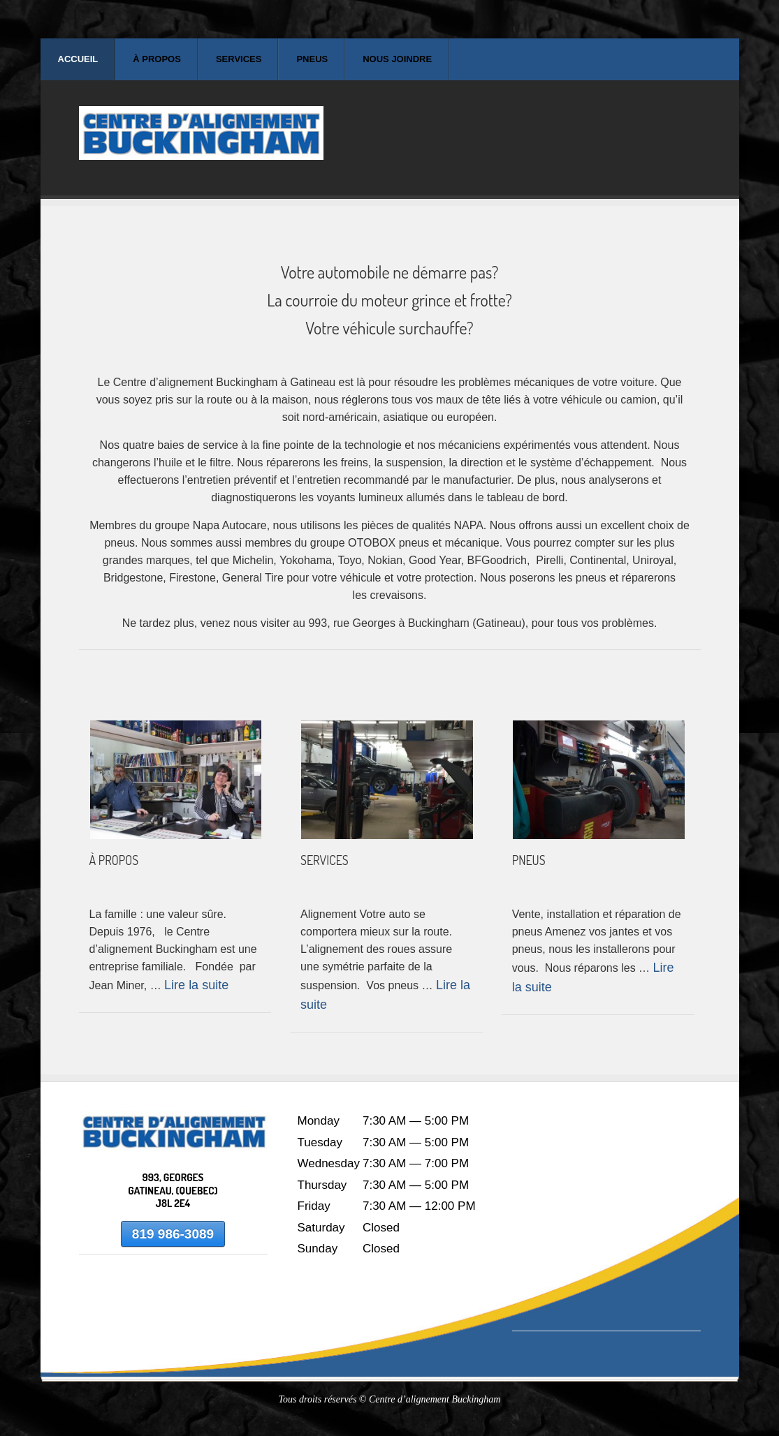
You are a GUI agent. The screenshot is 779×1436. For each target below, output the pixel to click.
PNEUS (529, 860)
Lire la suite (196, 985)
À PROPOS (114, 860)
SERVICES (324, 860)
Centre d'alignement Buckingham (201, 145)
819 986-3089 (173, 1234)
